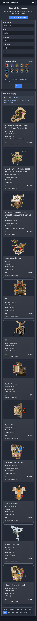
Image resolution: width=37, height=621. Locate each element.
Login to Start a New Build (19, 17)
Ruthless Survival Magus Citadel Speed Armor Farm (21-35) (18, 215)
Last (31, 612)
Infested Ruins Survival (15, 585)
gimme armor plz (12, 544)
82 (22, 609)
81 (18, 609)
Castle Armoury (11, 503)
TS (6, 299)
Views (19, 100)
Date (9, 100)
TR (6, 381)
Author (5, 30)
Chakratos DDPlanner (10, 2)
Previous (12, 609)
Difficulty (6, 102)
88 (17, 612)
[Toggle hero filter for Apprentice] (12, 65)
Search (18, 86)
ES (6, 340)
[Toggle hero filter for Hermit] (22, 70)
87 (13, 612)
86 (9, 612)
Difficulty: (6, 37)
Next (25, 612)
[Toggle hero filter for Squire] (7, 65)
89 (21, 612)
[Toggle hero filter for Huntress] (17, 65)
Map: (4, 52)
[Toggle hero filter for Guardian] (7, 75)
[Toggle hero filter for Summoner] (7, 70)
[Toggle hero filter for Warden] (27, 70)
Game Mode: (7, 44)
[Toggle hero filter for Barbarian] (17, 70)
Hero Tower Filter (10, 61)
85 (5, 612)
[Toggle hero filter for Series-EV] (27, 65)
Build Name (7, 22)
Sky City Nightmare (13, 258)
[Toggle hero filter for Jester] (12, 70)
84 (30, 609)
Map (28, 100)
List (16, 98)
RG (6, 422)
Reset (30, 61)
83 (26, 609)
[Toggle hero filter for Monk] (22, 65)
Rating (14, 100)
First (5, 609)
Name (24, 100)
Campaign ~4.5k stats (14, 462)
